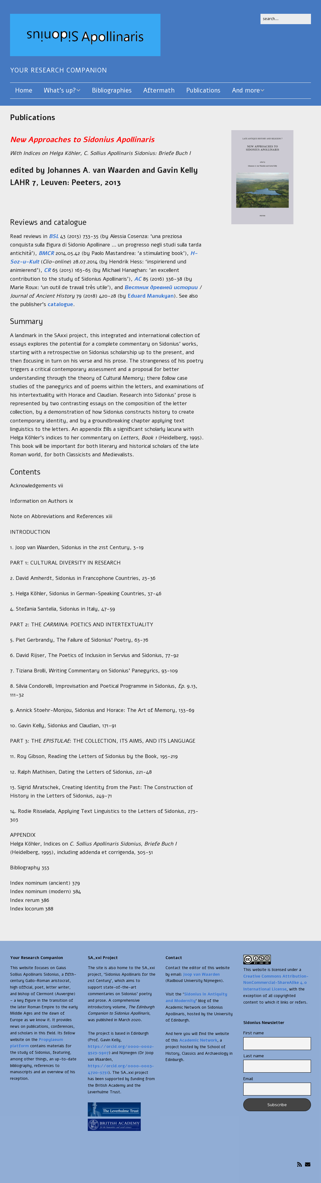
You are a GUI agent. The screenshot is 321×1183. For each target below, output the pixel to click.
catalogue (60, 304)
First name (253, 1033)
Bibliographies (112, 90)
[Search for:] (285, 19)
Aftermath (159, 90)
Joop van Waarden (201, 974)
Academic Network (198, 1040)
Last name (253, 1056)
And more (246, 90)
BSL (54, 236)
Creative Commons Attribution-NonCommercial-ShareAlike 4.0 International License (275, 982)
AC (137, 279)
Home (23, 90)
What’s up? (60, 90)
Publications (203, 90)
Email (248, 1079)
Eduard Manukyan (151, 296)
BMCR (46, 253)
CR (47, 270)
